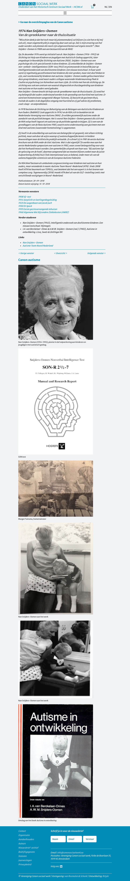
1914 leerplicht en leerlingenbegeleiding (37, 199)
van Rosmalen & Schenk (75, 876)
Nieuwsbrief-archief (28, 847)
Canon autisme (29, 260)
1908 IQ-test (24, 196)
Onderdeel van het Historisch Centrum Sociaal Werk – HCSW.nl (50, 7)
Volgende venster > (96, 253)
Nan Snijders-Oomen (33, 242)
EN (110, 7)
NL (106, 7)
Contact (22, 831)
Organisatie (24, 835)
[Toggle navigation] (65, 13)
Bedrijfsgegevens (26, 852)
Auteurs (22, 843)
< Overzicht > (60, 253)
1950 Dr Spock (25, 206)
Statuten (22, 856)
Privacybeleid (24, 864)
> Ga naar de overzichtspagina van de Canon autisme (45, 22)
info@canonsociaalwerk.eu (70, 852)
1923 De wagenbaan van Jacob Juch (35, 203)
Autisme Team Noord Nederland (38, 245)
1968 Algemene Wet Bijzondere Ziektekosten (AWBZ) (43, 212)
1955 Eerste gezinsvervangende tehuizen (37, 209)
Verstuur (90, 839)
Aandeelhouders (26, 839)
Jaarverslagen (24, 860)
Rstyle (105, 876)
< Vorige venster (26, 253)
